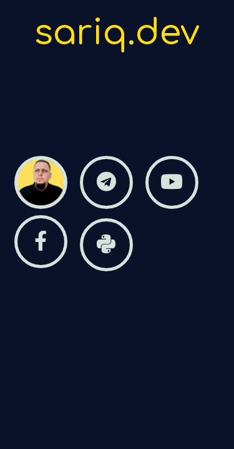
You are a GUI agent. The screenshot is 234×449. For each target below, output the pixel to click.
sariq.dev (117, 33)
